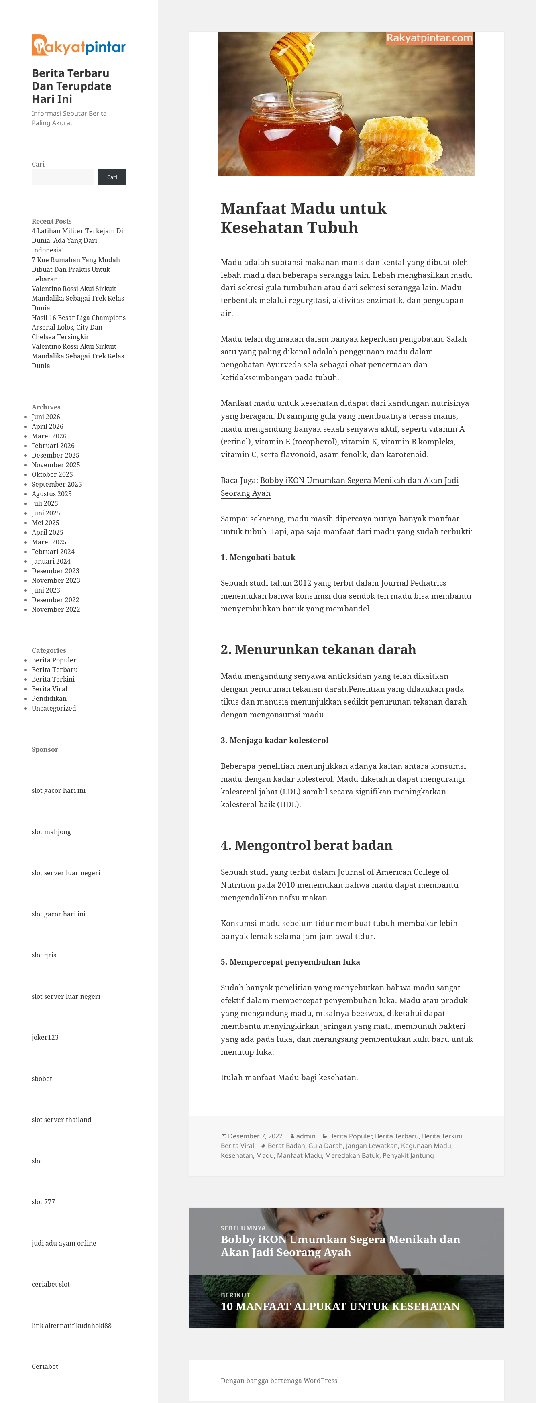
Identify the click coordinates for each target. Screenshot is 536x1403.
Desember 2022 (55, 599)
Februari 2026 (53, 445)
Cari (38, 164)
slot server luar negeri (66, 872)
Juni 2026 (46, 416)
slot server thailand (62, 1119)
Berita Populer (54, 660)
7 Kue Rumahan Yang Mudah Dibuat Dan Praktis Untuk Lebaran (76, 269)
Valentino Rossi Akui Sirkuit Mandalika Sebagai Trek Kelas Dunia (78, 298)
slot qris (44, 955)
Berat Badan (286, 1145)
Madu (265, 1155)
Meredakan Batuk (352, 1155)
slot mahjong (51, 831)
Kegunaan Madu (426, 1145)
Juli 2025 (45, 503)
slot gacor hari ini (59, 790)
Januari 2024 (51, 561)
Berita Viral (49, 688)
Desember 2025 (55, 455)
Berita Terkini (53, 679)
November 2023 (56, 580)
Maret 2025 (49, 542)
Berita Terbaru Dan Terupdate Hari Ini (72, 85)
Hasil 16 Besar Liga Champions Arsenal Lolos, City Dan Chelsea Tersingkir (79, 327)
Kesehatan (237, 1155)
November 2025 (56, 464)
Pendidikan (49, 698)
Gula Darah (325, 1145)
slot (37, 1161)
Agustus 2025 (52, 493)
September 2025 (57, 484)
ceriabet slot (51, 1284)
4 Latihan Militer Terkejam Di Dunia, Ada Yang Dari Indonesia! (77, 240)
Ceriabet (45, 1366)
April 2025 (47, 532)
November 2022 (56, 609)
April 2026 (47, 426)
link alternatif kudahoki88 (72, 1325)
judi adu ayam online (64, 1243)
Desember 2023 (55, 570)
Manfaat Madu (299, 1155)
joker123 (45, 1037)
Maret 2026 (49, 436)
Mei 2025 (45, 522)
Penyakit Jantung (408, 1155)
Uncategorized (54, 708)
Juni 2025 (46, 513)
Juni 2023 (46, 590)
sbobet (42, 1078)
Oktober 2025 (52, 474)
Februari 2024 (53, 551)
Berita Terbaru (55, 669)
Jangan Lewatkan (372, 1145)
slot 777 (43, 1201)
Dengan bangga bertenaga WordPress (279, 1380)
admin (306, 1136)
